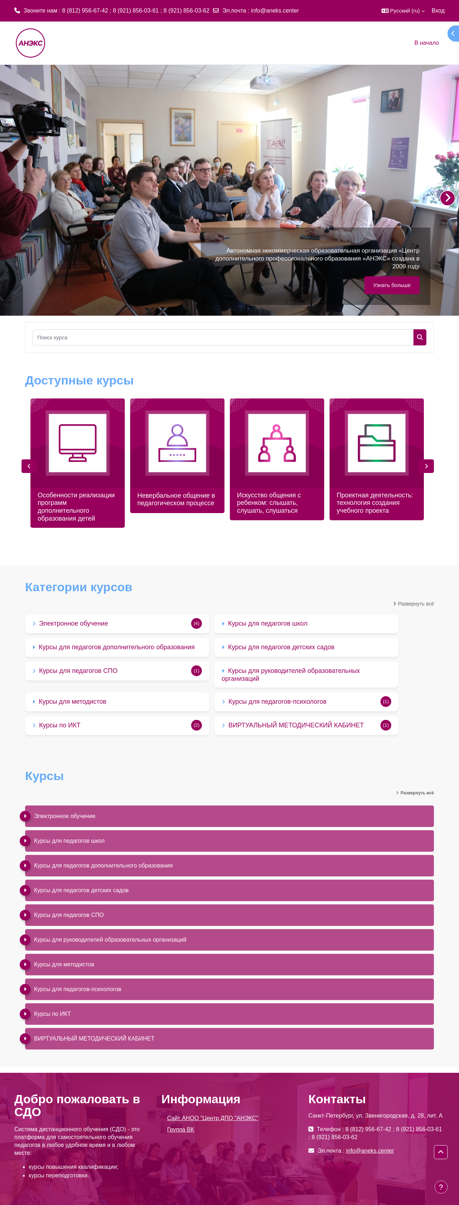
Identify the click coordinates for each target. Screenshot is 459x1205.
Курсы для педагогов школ (267, 623)
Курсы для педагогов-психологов (277, 701)
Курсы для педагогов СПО (78, 670)
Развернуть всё (416, 604)
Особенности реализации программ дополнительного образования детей (76, 507)
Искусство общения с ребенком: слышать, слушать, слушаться (269, 503)
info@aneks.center (275, 11)
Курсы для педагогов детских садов (281, 647)
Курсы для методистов (73, 701)
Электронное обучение (73, 623)
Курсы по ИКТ (59, 725)
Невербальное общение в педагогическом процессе (176, 499)
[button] (403, 10)
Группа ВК (180, 1130)
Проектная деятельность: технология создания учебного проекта (375, 503)
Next (426, 466)
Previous (29, 466)
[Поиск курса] (223, 337)
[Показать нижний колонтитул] (441, 1187)
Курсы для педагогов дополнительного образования (117, 647)
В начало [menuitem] (427, 43)
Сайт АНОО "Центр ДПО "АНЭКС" (212, 1118)
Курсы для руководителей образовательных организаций (110, 940)
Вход (438, 11)
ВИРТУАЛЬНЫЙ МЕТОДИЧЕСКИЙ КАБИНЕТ (296, 725)
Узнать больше (392, 285)
